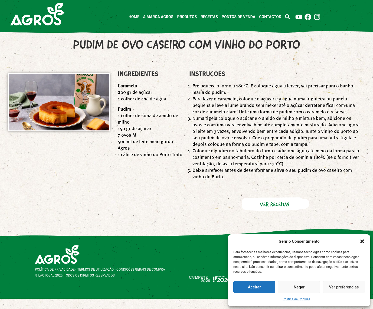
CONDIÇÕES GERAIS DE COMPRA (140, 280)
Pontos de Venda (238, 17)
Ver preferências (344, 287)
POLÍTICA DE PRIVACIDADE (55, 280)
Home (134, 17)
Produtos (187, 17)
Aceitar (254, 287)
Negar (299, 287)
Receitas (209, 17)
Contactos (270, 17)
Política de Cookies (296, 299)
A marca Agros (158, 17)
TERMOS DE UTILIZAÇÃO (95, 280)
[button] (362, 241)
